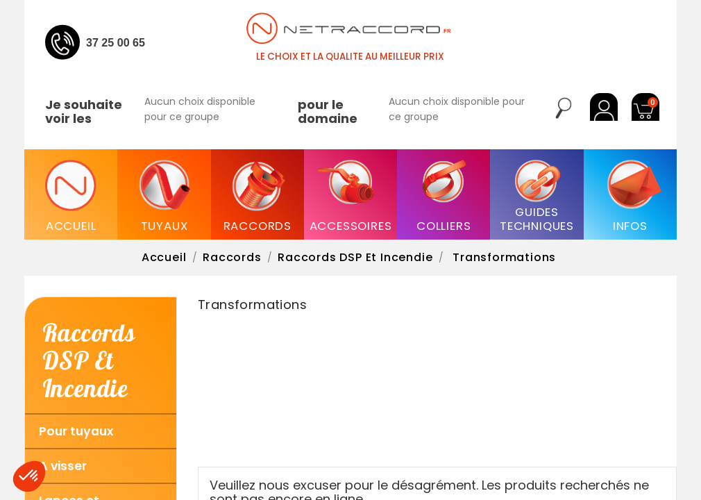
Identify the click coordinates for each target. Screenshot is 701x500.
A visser (63, 466)
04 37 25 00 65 (108, 42)
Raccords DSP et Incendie (88, 359)
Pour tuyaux (76, 431)
